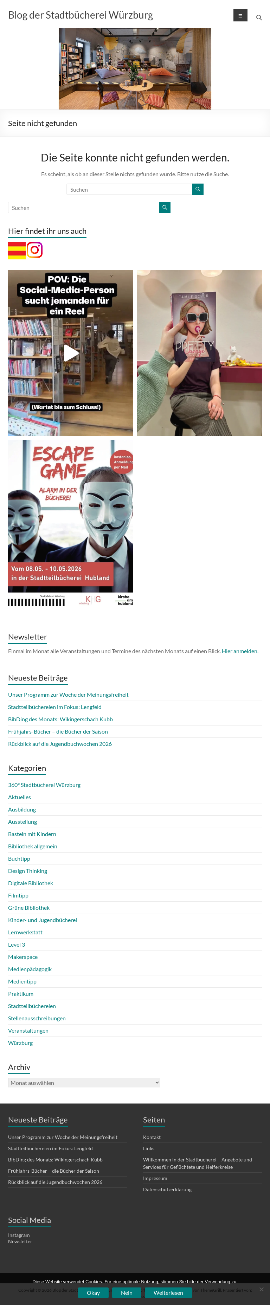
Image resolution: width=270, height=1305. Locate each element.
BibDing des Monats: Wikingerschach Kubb (60, 719)
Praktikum (20, 993)
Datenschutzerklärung (167, 1189)
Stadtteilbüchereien (32, 1005)
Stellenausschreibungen (37, 1018)
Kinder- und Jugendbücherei (42, 919)
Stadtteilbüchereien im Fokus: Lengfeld (55, 706)
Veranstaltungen (28, 1030)
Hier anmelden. (240, 651)
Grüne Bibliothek (29, 907)
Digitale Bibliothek (30, 883)
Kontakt (152, 1137)
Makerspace (23, 956)
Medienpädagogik (30, 969)
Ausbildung (22, 809)
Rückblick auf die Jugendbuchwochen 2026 (60, 743)
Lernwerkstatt (25, 932)
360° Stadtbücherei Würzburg (44, 784)
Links (148, 1148)
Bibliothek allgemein (32, 846)
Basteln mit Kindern (32, 833)
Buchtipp (19, 858)
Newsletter (20, 1241)
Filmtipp (18, 895)
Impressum (155, 1178)
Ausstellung (22, 821)
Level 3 (16, 944)
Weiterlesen (168, 1292)
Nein (127, 1292)
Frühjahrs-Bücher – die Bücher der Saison (58, 731)
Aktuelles (19, 797)
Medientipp (22, 981)
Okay (93, 1292)
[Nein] (261, 1289)
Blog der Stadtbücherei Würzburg (80, 15)
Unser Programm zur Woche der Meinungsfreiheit (68, 694)
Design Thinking (27, 870)
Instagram (19, 1235)
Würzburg (20, 1042)
